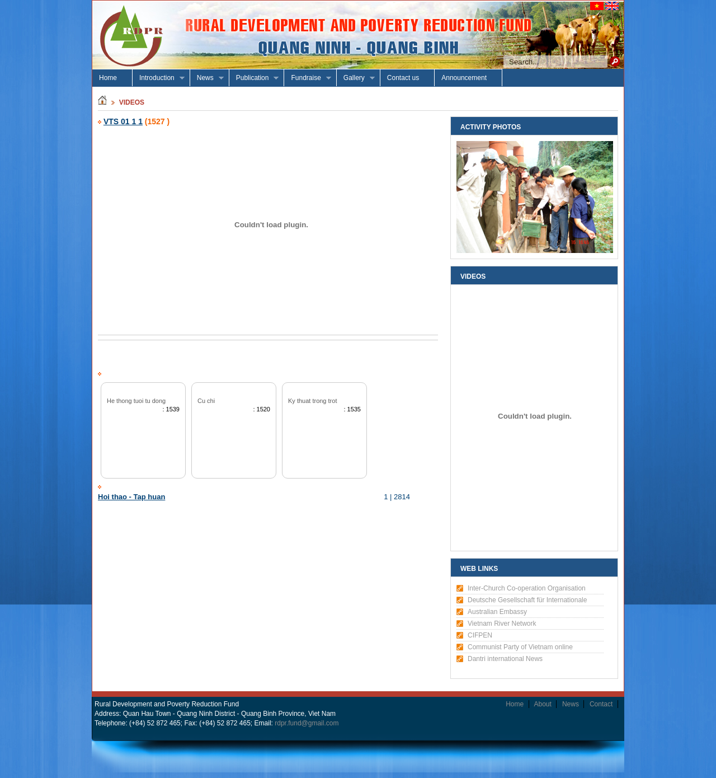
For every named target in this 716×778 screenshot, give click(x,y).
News (207, 78)
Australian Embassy (497, 612)
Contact (601, 704)
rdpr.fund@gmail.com (306, 723)
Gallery (356, 78)
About (543, 704)
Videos (131, 102)
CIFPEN (480, 635)
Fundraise (307, 78)
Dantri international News (505, 659)
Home (108, 78)
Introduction (159, 78)
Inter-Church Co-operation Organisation (527, 588)
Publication (254, 78)
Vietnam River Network (502, 623)
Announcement (464, 78)
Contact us (403, 78)
